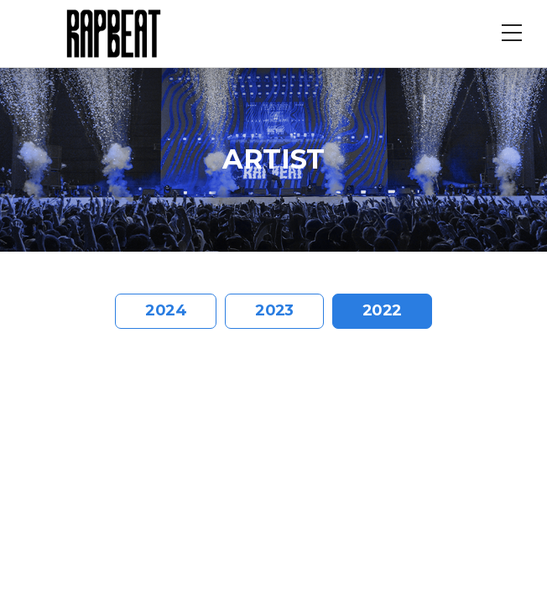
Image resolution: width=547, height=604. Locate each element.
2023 (274, 310)
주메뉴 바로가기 (0, 0)
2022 (382, 310)
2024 (165, 310)
